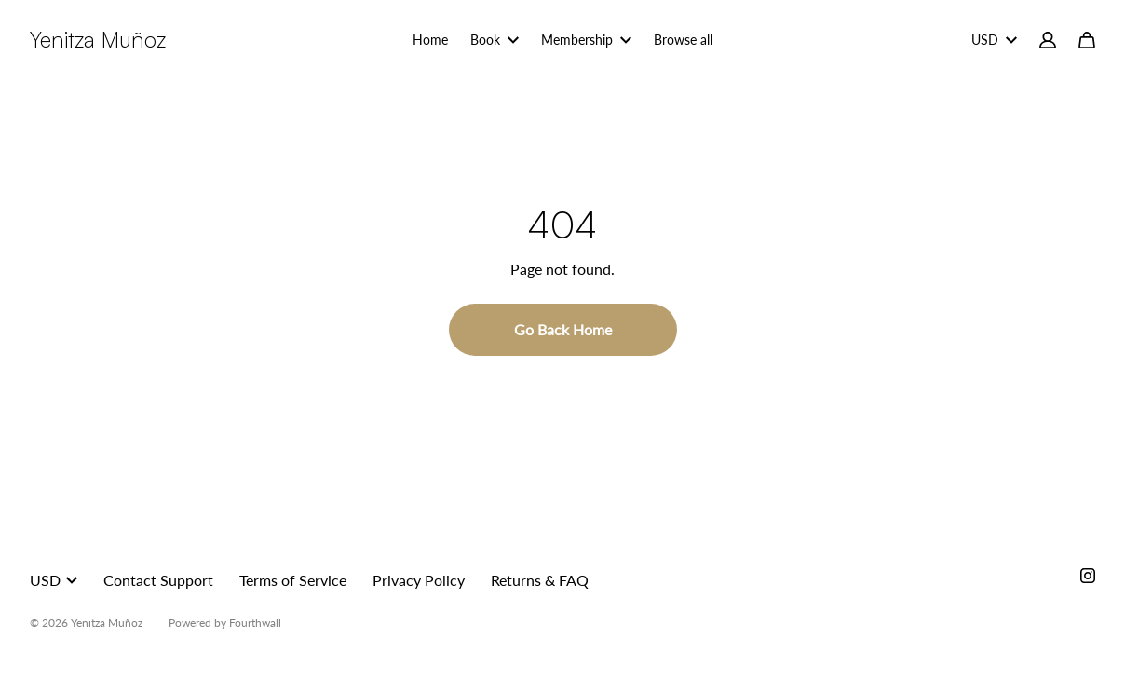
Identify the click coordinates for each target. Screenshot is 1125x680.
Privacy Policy (419, 580)
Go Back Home (563, 329)
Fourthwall (255, 623)
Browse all (683, 40)
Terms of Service (292, 580)
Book (494, 40)
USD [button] (53, 580)
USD (994, 40)
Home (430, 40)
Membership (586, 40)
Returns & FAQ (540, 580)
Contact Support (158, 580)
